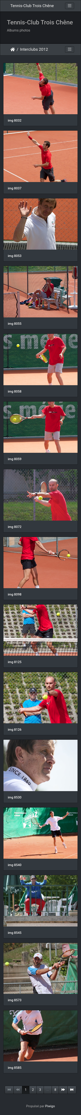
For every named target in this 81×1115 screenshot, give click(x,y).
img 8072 (14, 527)
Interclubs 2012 (34, 49)
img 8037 (14, 188)
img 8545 (14, 933)
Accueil (12, 49)
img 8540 (14, 865)
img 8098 (14, 594)
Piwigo (50, 1106)
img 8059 (14, 459)
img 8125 (14, 662)
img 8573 (14, 1000)
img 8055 (14, 324)
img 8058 (14, 391)
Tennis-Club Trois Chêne (32, 5)
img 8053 (14, 256)
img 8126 (14, 730)
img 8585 (14, 1068)
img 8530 (14, 797)
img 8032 (14, 120)
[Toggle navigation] (69, 6)
